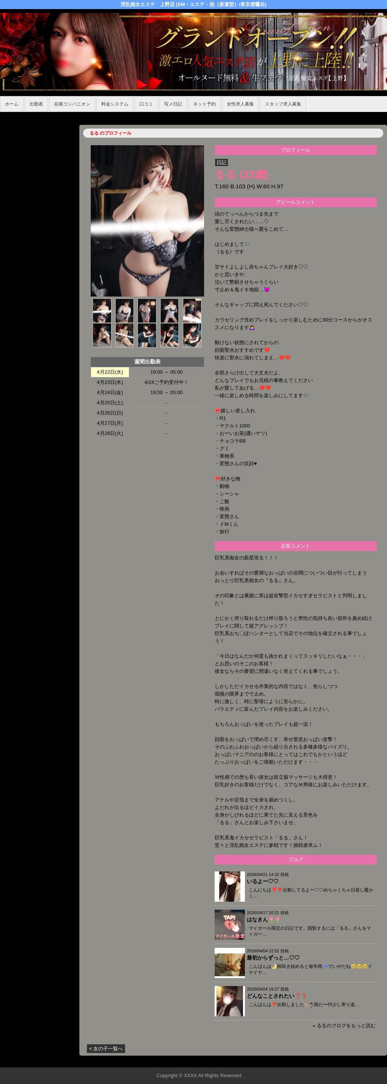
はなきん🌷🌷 (264, 919)
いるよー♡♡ (263, 881)
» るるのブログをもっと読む (344, 1025)
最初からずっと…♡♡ (273, 958)
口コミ (146, 104)
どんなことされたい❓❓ (277, 996)
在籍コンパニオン (72, 104)
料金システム (114, 104)
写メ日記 (173, 104)
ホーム (12, 104)
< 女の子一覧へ (106, 1048)
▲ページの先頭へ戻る (358, 1060)
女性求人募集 (240, 104)
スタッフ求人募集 (283, 104)
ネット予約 (204, 104)
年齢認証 (12, 116)
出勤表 (36, 104)
